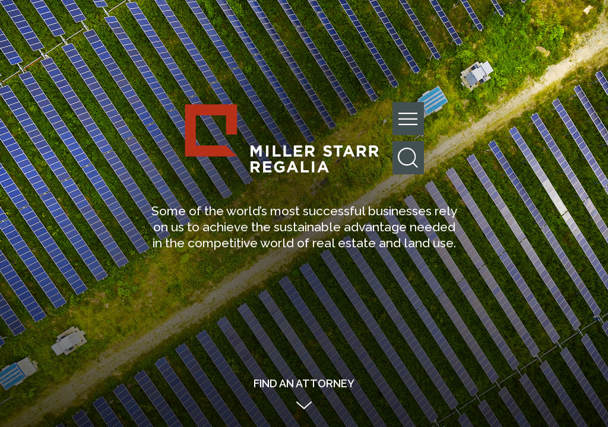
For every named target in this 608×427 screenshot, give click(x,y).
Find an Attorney (304, 383)
